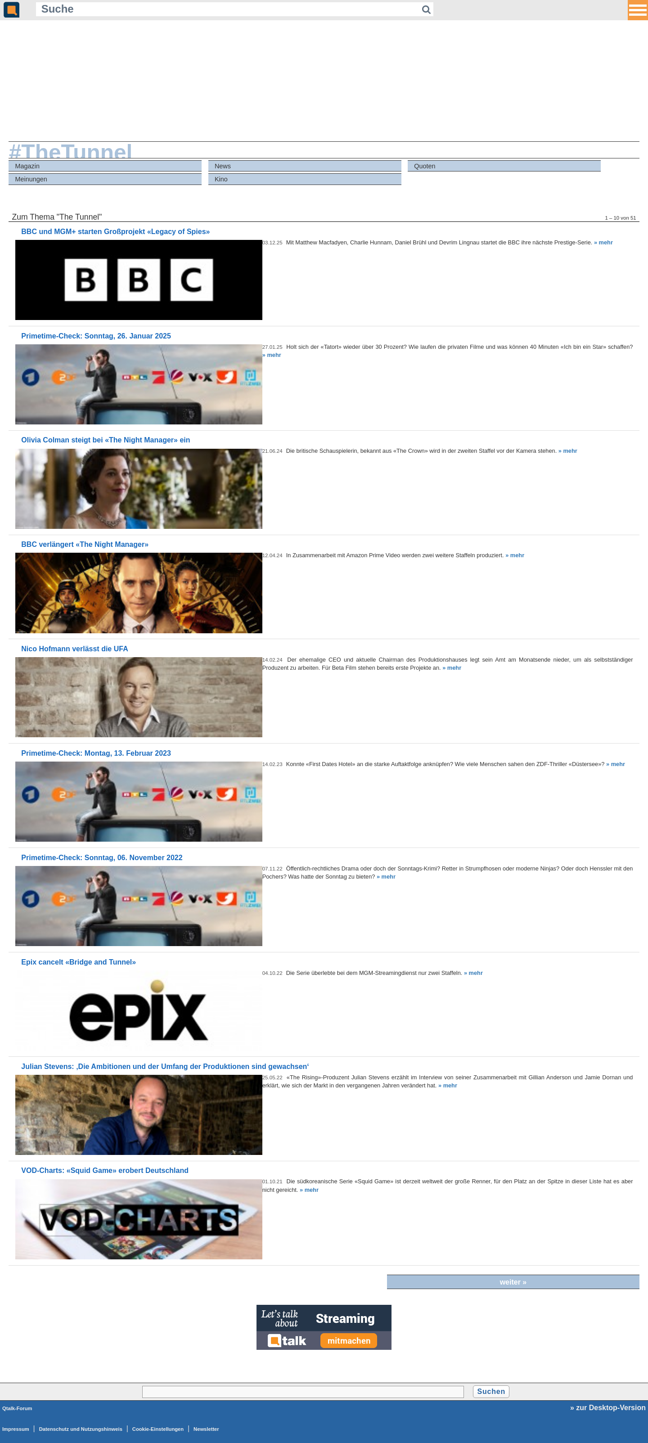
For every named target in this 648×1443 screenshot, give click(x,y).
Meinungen (31, 179)
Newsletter (206, 1429)
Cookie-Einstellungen (158, 1429)
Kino (221, 179)
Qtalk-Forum (17, 1408)
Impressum (15, 1429)
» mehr (603, 242)
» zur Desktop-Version (608, 1407)
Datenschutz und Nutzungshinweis (80, 1429)
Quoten (424, 166)
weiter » (513, 1282)
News (223, 166)
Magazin (27, 166)
